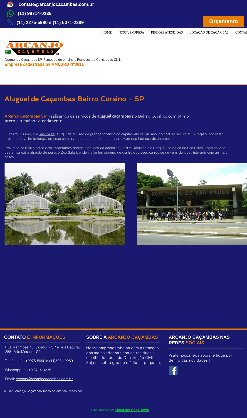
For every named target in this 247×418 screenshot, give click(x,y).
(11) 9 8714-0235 (37, 369)
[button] (167, 32)
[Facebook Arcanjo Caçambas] (173, 370)
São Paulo (46, 134)
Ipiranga (39, 138)
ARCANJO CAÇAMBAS (133, 337)
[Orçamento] (223, 21)
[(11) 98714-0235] (34, 13)
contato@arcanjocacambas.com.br (44, 379)
